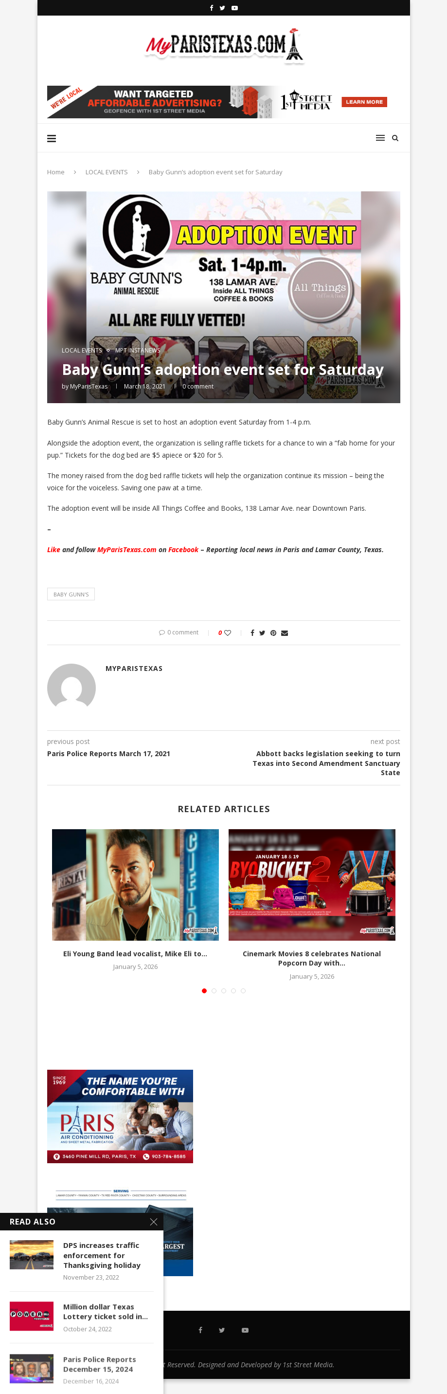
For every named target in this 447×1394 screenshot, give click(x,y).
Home (56, 171)
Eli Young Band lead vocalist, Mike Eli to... (135, 953)
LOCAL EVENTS (107, 171)
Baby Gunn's (71, 594)
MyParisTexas (88, 386)
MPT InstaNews (137, 350)
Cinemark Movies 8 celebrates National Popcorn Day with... (312, 958)
